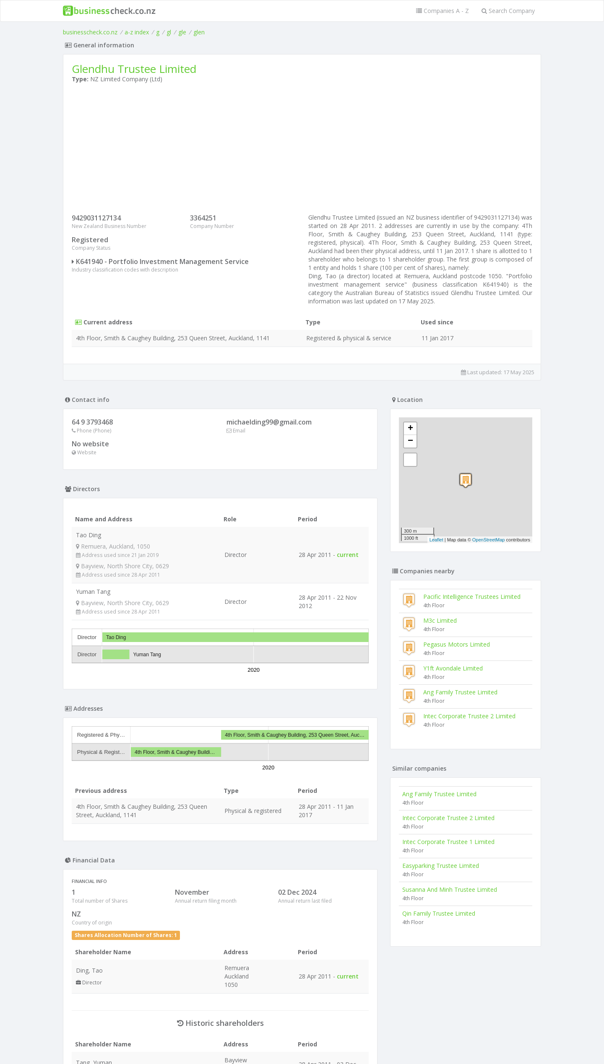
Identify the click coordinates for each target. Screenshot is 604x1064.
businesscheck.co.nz (90, 32)
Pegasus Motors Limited (456, 644)
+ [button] (410, 428)
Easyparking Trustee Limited (440, 866)
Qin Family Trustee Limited (438, 913)
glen (199, 32)
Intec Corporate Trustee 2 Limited (469, 716)
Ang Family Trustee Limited (460, 692)
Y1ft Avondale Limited (453, 668)
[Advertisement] (302, 150)
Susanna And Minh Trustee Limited (449, 889)
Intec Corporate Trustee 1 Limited (448, 842)
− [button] (410, 441)
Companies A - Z (442, 11)
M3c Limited (440, 620)
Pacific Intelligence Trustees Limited (472, 597)
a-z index (137, 32)
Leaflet (436, 539)
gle (182, 32)
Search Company (508, 11)
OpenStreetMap (488, 539)
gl (169, 32)
